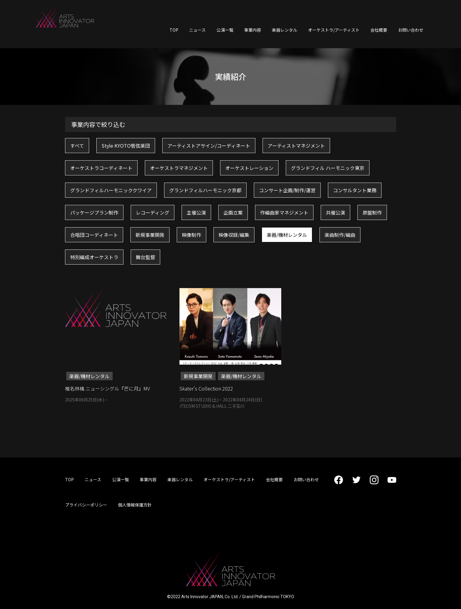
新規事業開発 (149, 234)
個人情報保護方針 (135, 505)
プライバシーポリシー (86, 505)
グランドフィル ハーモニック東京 (327, 167)
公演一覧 (224, 30)
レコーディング (152, 212)
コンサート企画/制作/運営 (287, 190)
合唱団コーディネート (94, 234)
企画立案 (233, 212)
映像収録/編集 (234, 234)
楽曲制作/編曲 (340, 234)
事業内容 (252, 30)
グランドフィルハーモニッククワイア (111, 190)
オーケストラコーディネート (101, 167)
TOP (174, 30)
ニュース (197, 30)
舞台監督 (145, 257)
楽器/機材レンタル (287, 234)
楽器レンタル (284, 30)
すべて (77, 145)
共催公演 (335, 212)
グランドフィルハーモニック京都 (205, 190)
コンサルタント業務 (354, 190)
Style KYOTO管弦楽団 (125, 145)
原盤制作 (372, 212)
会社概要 (378, 30)
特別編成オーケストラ (94, 257)
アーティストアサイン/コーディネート (208, 145)
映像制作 (191, 234)
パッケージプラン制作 (94, 212)
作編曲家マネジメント (284, 212)
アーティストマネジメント (296, 145)
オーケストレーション (249, 167)
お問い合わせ (410, 30)
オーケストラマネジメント (179, 167)
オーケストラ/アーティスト (334, 30)
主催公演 (196, 212)
